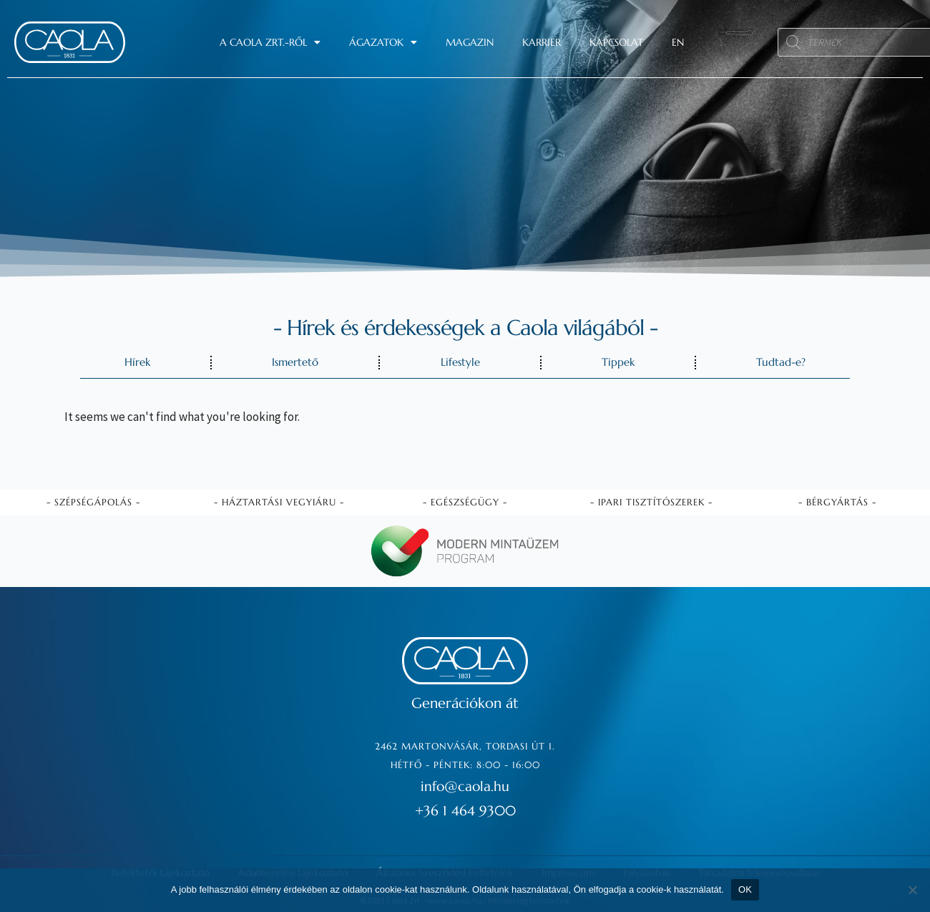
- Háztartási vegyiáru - (279, 501)
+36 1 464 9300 (465, 810)
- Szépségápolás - (93, 501)
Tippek (618, 362)
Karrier (541, 42)
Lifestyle (460, 362)
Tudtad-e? (781, 362)
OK (745, 889)
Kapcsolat (616, 42)
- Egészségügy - (465, 501)
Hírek (137, 362)
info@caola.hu (465, 786)
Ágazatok (383, 42)
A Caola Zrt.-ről (270, 42)
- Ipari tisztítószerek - (651, 501)
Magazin (470, 42)
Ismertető (295, 362)
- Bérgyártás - (837, 501)
